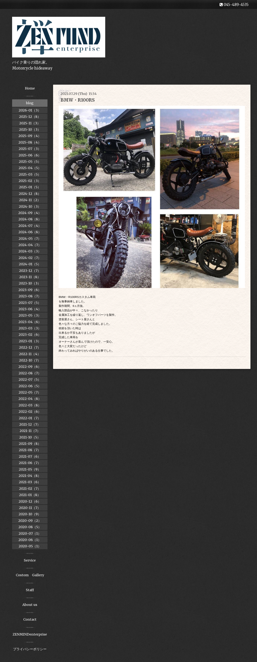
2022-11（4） (30, 354)
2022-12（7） (30, 347)
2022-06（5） (30, 386)
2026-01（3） (30, 110)
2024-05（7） (30, 238)
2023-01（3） (30, 341)
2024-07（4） (29, 226)
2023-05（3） (30, 315)
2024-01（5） (30, 264)
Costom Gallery (30, 575)
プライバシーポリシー (30, 649)
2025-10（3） (30, 129)
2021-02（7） (30, 488)
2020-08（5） (29, 527)
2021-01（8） (30, 495)
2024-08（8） (29, 219)
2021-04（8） (30, 476)
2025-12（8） (30, 116)
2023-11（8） (30, 277)
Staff (30, 590)
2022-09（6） (29, 366)
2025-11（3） (29, 123)
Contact (30, 619)
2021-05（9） (30, 469)
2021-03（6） (30, 482)
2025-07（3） (30, 149)
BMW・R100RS (78, 100)
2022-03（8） (30, 405)
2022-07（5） (30, 379)
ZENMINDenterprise (30, 634)
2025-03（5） (30, 174)
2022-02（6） (30, 411)
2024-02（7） (30, 258)
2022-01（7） (30, 418)
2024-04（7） (29, 245)
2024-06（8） (29, 232)
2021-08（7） (30, 450)
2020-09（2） (29, 520)
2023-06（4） (29, 309)
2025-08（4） (29, 142)
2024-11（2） (30, 200)
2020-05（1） (30, 546)
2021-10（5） (29, 437)
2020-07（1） (30, 533)
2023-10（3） (30, 283)
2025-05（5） (30, 161)
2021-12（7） (29, 424)
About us (29, 605)
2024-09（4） (29, 213)
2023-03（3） (30, 328)
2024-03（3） (29, 251)
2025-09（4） (29, 136)
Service (30, 560)
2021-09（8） (30, 443)
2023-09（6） (29, 290)
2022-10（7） (30, 360)
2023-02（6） (30, 334)
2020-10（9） (30, 514)
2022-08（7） (30, 373)
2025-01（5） (30, 187)
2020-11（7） (30, 508)
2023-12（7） (30, 270)
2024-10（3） (30, 206)
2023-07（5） (30, 303)
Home (30, 88)
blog (30, 103)
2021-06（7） (30, 463)
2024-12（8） (30, 193)
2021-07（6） (30, 456)
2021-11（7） (30, 431)
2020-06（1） (29, 540)
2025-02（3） (30, 181)
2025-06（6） (30, 155)
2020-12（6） (30, 501)
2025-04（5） (30, 168)
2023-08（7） (30, 296)
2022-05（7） (30, 392)
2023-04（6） (29, 322)
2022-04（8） (29, 399)
